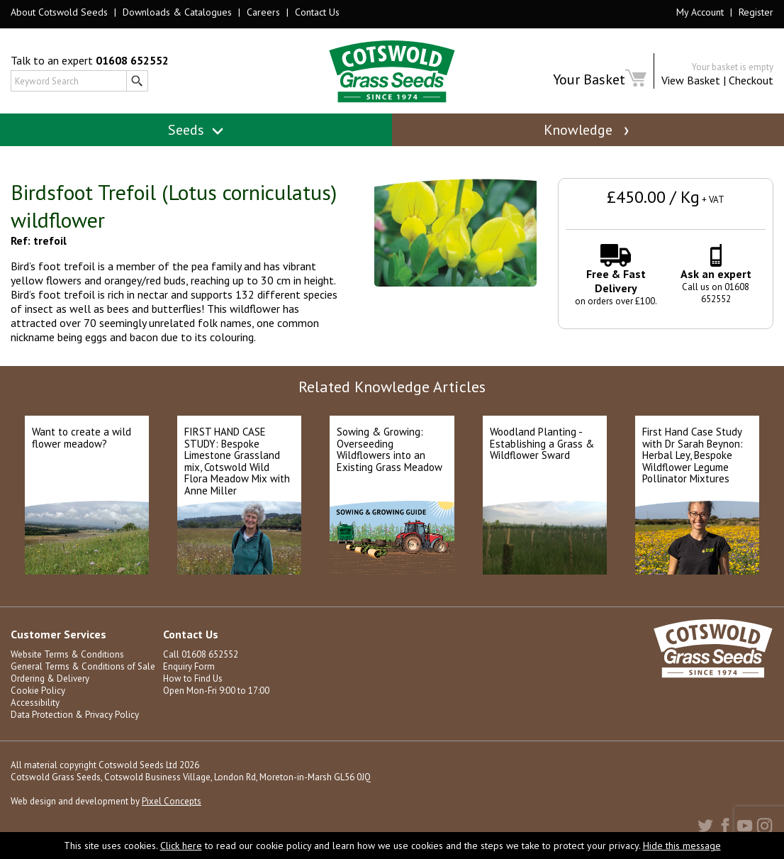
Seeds (196, 130)
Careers (263, 12)
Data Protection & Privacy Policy (75, 715)
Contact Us (317, 12)
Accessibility (35, 703)
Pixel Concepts (171, 801)
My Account (700, 12)
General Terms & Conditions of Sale (83, 666)
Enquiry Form (189, 666)
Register (756, 12)
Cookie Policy (38, 691)
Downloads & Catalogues (177, 12)
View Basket (690, 80)
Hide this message (682, 845)
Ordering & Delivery (50, 678)
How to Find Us (193, 678)
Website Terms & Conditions (67, 654)
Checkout (751, 80)
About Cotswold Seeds (59, 12)
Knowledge (588, 130)
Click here (181, 845)
